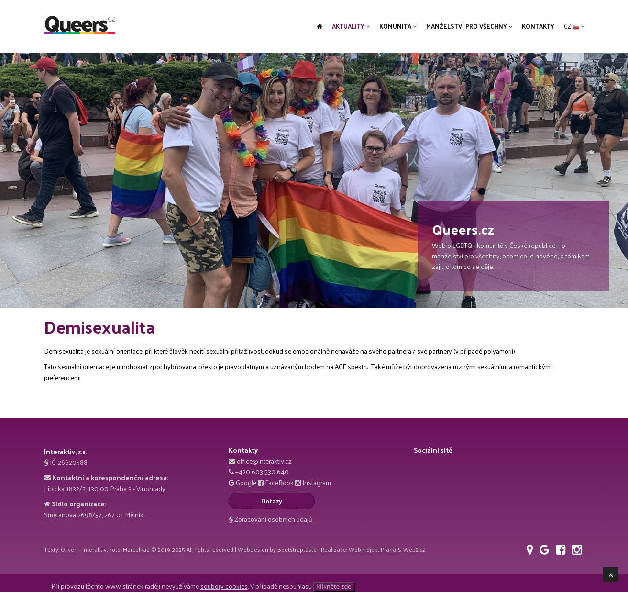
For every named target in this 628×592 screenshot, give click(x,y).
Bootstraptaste (297, 549)
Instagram (316, 483)
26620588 (73, 462)
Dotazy (271, 501)
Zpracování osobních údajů (270, 519)
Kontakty (538, 26)
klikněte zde (334, 586)
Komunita (398, 26)
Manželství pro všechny (469, 26)
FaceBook (279, 483)
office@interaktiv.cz (264, 461)
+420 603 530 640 (262, 472)
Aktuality (351, 26)
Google (246, 483)
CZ (574, 26)
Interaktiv (94, 549)
